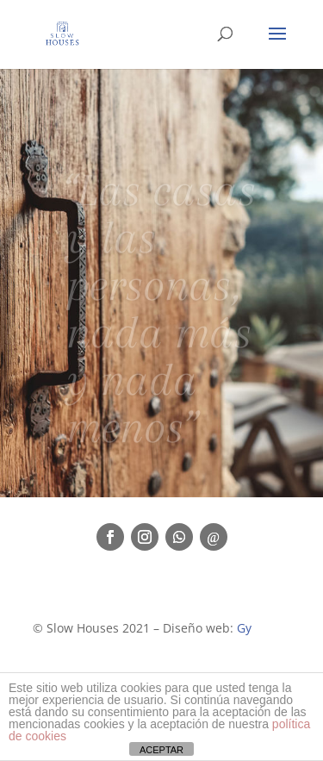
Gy (244, 628)
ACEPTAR (161, 750)
